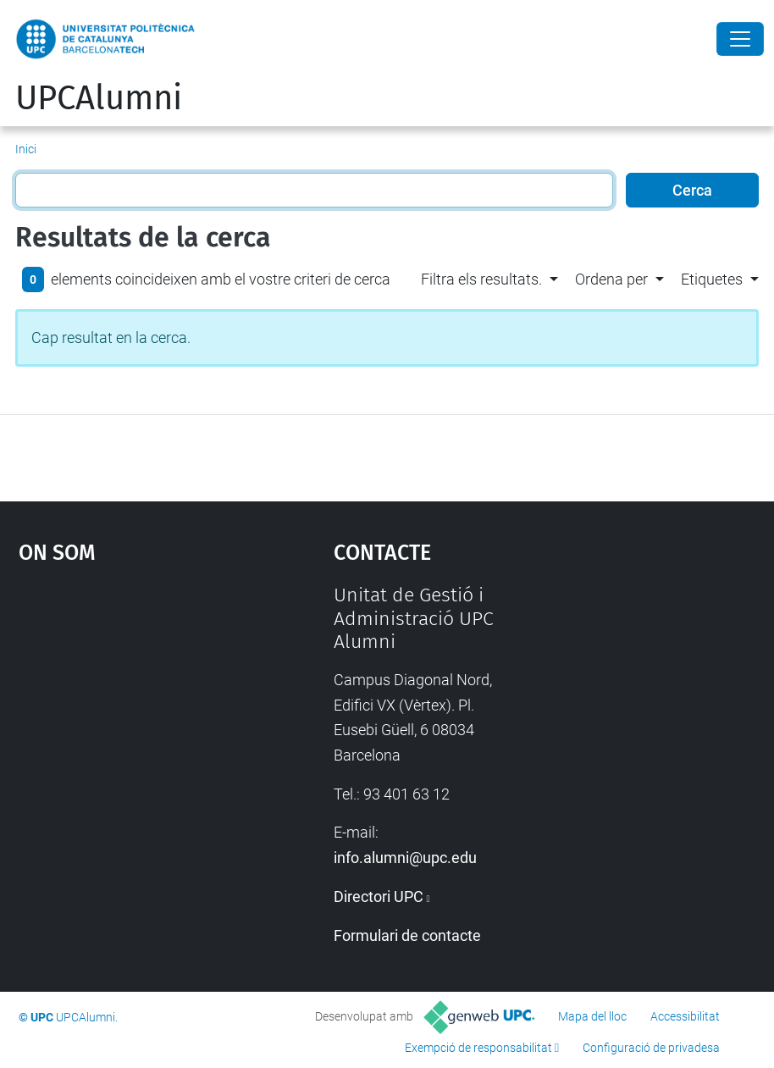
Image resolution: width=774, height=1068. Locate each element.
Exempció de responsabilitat (478, 1047)
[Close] (740, 39)
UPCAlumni (98, 98)
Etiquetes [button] (712, 279)
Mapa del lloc (592, 1016)
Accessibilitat (685, 1016)
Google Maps (135, 711)
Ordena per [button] (611, 279)
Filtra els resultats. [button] (481, 279)
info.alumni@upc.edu (405, 857)
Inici (25, 149)
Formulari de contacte (407, 935)
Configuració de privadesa (651, 1047)
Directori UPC (378, 896)
